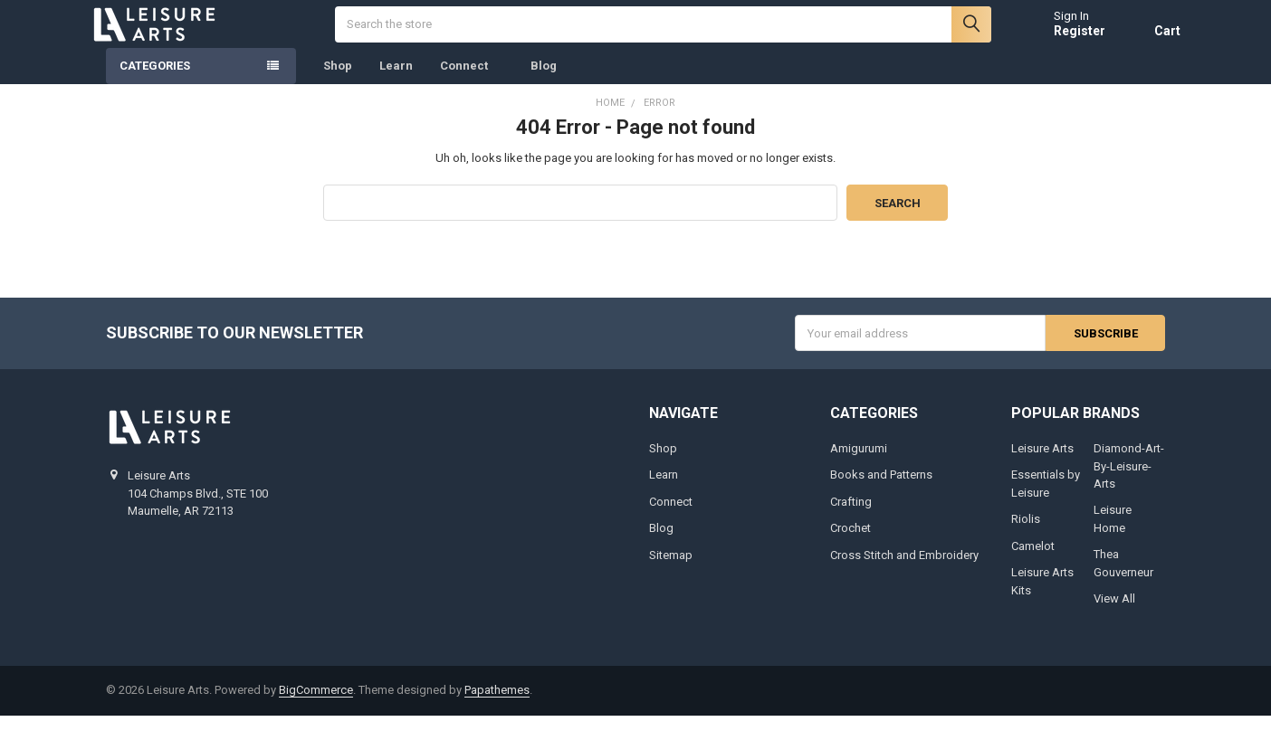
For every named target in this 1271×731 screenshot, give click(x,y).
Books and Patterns (881, 490)
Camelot (1033, 561)
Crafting (851, 517)
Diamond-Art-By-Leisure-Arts (1129, 481)
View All (1114, 614)
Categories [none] (154, 81)
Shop (337, 81)
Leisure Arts (1042, 463)
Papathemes (497, 705)
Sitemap (671, 570)
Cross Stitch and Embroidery (904, 570)
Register (1064, 38)
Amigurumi (858, 463)
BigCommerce (316, 705)
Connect (471, 81)
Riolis (1025, 534)
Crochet (850, 543)
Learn (396, 81)
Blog (543, 81)
